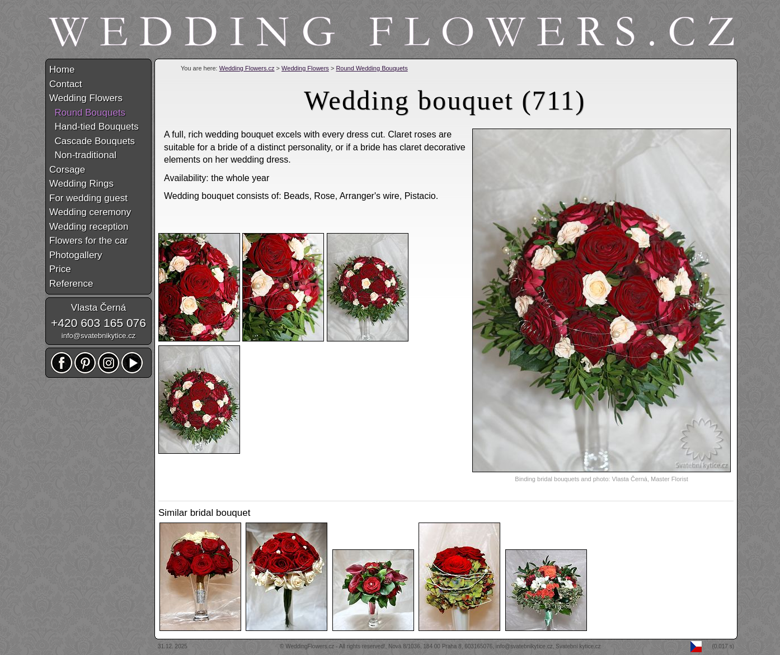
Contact (65, 84)
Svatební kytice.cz (578, 646)
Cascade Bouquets (92, 141)
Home (61, 69)
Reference (71, 283)
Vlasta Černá (98, 307)
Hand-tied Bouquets (94, 126)
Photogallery (75, 255)
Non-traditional (82, 155)
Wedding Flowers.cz (247, 68)
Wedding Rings (81, 183)
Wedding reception (88, 226)
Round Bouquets (87, 112)
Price (60, 269)
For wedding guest (88, 198)
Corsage (67, 169)
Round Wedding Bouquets (371, 68)
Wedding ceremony (90, 212)
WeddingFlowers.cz (309, 646)
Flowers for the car (88, 240)
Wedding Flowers (305, 68)
